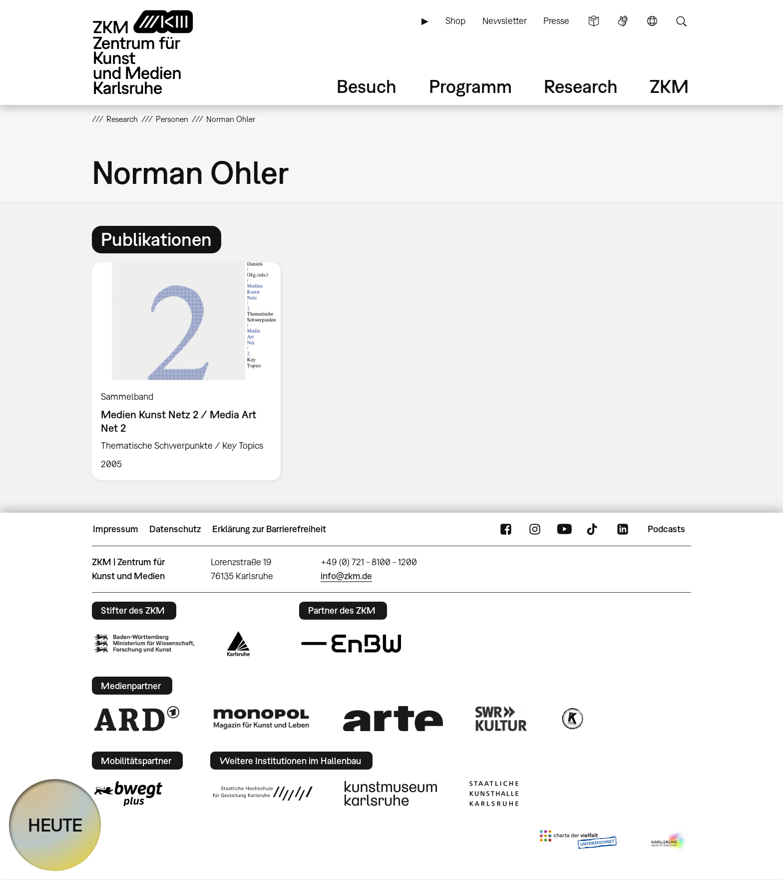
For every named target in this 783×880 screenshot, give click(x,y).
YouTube (564, 529)
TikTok (593, 529)
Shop (455, 20)
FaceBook (506, 529)
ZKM (669, 86)
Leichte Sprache (594, 21)
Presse (556, 20)
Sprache (652, 21)
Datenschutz (175, 529)
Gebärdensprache (623, 21)
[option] (191, 371)
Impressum (115, 529)
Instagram (535, 529)
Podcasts (666, 529)
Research (581, 86)
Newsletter (504, 20)
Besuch (366, 86)
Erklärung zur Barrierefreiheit (269, 529)
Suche (681, 21)
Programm (470, 86)
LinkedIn (623, 529)
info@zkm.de (346, 576)
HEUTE (55, 825)
